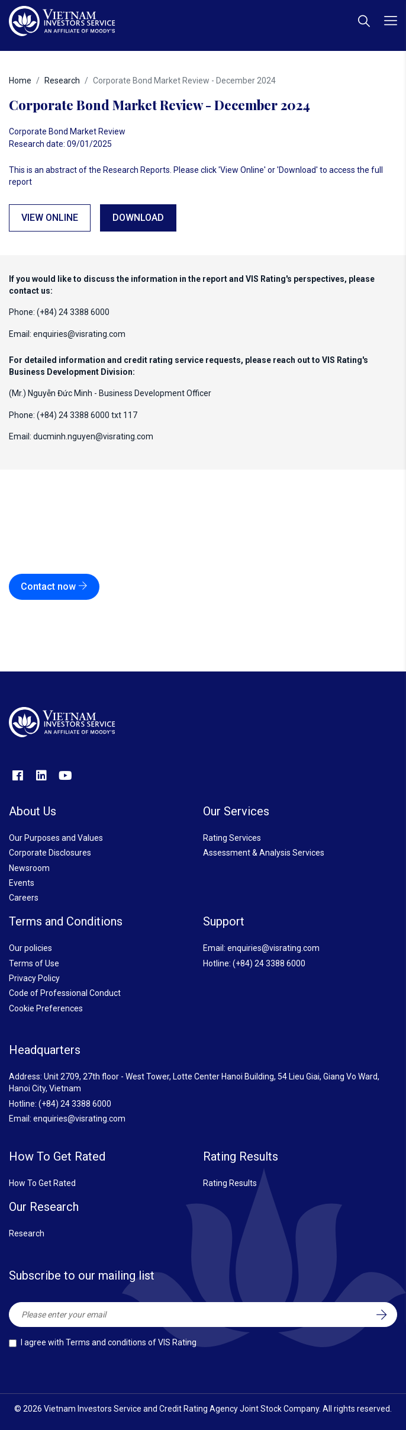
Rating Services (232, 838)
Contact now (54, 586)
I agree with (108, 1342)
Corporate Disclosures (50, 852)
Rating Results (230, 1183)
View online (49, 217)
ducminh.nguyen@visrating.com (93, 436)
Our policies (30, 948)
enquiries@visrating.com (79, 334)
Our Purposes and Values (56, 838)
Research (62, 80)
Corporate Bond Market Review (67, 131)
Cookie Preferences (46, 1008)
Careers (23, 897)
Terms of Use (34, 963)
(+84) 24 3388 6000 (269, 963)
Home (20, 80)
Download (138, 217)
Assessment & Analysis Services (263, 852)
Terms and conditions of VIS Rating (131, 1342)
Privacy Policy (34, 978)
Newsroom (29, 868)
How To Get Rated (42, 1183)
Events (21, 883)
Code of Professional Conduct (65, 993)
